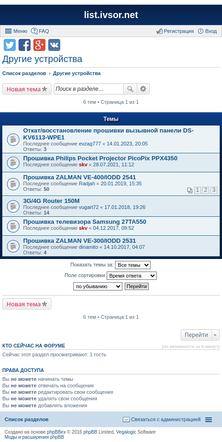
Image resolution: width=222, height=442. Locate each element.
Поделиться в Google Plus (39, 45)
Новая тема (23, 89)
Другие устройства (42, 59)
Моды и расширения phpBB (34, 437)
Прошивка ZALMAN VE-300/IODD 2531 (79, 240)
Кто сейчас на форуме (33, 345)
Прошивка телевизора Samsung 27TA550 (84, 221)
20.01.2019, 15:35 (121, 183)
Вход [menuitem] (211, 31)
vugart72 (89, 207)
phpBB (90, 432)
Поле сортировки (110, 276)
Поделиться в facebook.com (25, 45)
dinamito (88, 247)
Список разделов (27, 419)
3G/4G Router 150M (51, 200)
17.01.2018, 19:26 (125, 207)
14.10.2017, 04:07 (124, 247)
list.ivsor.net (111, 15)
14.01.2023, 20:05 (127, 143)
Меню (20, 31)
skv (83, 164)
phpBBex (56, 432)
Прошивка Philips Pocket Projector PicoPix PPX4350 (100, 158)
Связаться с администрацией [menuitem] (166, 419)
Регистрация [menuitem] (179, 31)
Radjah (87, 183)
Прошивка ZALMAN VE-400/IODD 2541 (79, 177)
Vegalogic (126, 432)
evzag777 (90, 143)
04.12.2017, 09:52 (113, 228)
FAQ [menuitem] (44, 31)
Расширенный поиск (143, 89)
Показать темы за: (110, 265)
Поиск (130, 89)
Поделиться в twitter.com (10, 45)
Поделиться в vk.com (54, 45)
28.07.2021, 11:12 (113, 164)
